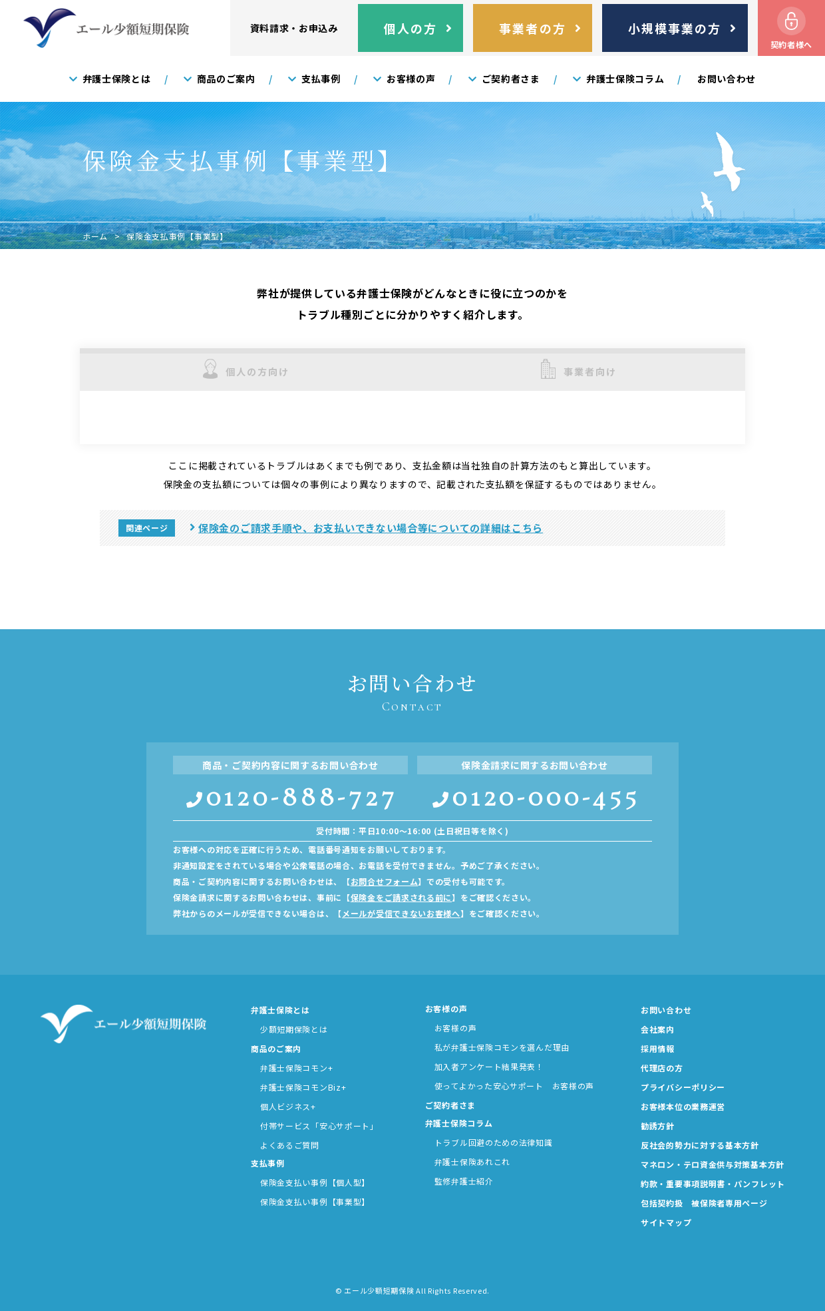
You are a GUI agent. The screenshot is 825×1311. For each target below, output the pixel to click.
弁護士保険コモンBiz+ (303, 1087)
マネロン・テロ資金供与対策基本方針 (712, 1165)
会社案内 (658, 1029)
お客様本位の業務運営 (683, 1107)
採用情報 (658, 1049)
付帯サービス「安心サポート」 (319, 1126)
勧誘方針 (658, 1126)
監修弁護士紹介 (464, 1181)
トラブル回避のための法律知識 (493, 1143)
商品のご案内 (276, 1049)
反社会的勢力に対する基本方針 (700, 1145)
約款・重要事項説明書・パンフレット (713, 1184)
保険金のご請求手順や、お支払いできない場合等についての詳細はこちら (370, 528)
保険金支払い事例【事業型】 (315, 1202)
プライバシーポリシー (683, 1087)
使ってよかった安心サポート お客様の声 (514, 1086)
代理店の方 (662, 1068)
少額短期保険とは (294, 1029)
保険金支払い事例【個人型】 (315, 1182)
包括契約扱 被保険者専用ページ (704, 1203)
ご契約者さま (450, 1105)
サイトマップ (666, 1222)
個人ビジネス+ (288, 1107)
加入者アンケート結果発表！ (489, 1067)
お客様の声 (455, 1028)
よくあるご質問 (289, 1145)
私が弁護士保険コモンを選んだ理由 (502, 1047)
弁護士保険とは (280, 1010)
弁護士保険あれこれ (472, 1162)
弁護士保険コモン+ (296, 1068)
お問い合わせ (666, 1010)
